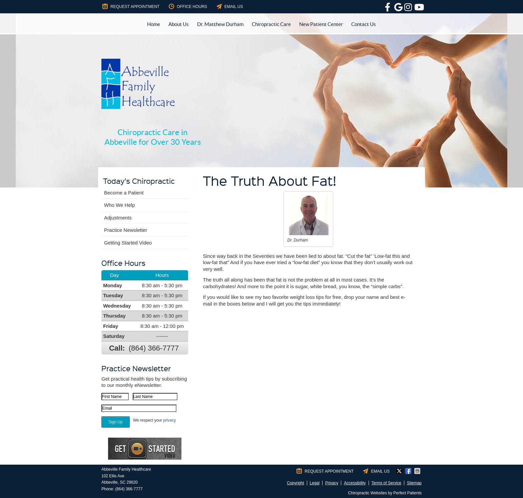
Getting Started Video (128, 242)
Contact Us (363, 24)
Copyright (295, 483)
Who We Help (119, 205)
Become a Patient (123, 192)
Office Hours (187, 6)
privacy (169, 420)
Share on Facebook (409, 471)
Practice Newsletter (125, 230)
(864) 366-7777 (154, 348)
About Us (178, 24)
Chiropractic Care (271, 24)
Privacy (331, 483)
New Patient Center (321, 24)
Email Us (229, 6)
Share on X (400, 471)
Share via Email (418, 471)
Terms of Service (386, 483)
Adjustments (118, 217)
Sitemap (414, 483)
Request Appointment (130, 6)
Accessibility (355, 483)
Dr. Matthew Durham (220, 24)
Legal (315, 483)
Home (153, 24)
